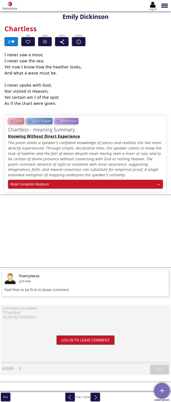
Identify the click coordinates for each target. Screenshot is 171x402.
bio (5, 397)
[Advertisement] (85, 231)
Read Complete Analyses (29, 184)
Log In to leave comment (85, 339)
